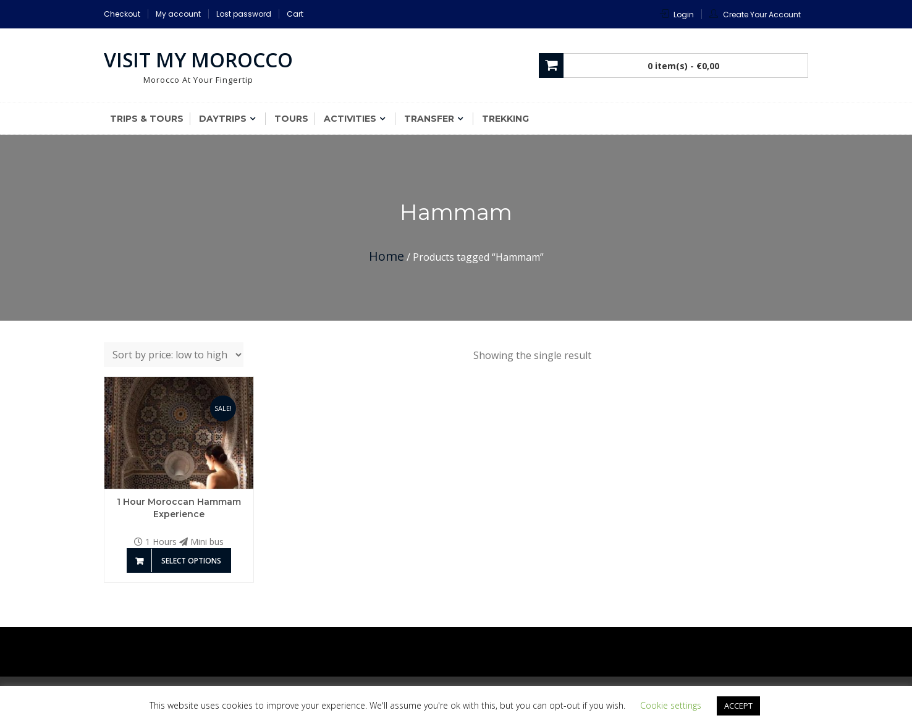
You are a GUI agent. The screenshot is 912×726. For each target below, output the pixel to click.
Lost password (243, 14)
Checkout (122, 14)
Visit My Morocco (198, 59)
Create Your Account (762, 14)
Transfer (429, 118)
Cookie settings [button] (670, 705)
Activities (350, 118)
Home (386, 256)
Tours (291, 118)
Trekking (505, 118)
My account (178, 14)
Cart (295, 14)
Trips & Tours (147, 118)
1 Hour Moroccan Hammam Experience (179, 508)
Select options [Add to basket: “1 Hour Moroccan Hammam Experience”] (191, 560)
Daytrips (223, 118)
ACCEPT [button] (738, 705)
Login (683, 14)
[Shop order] (173, 354)
